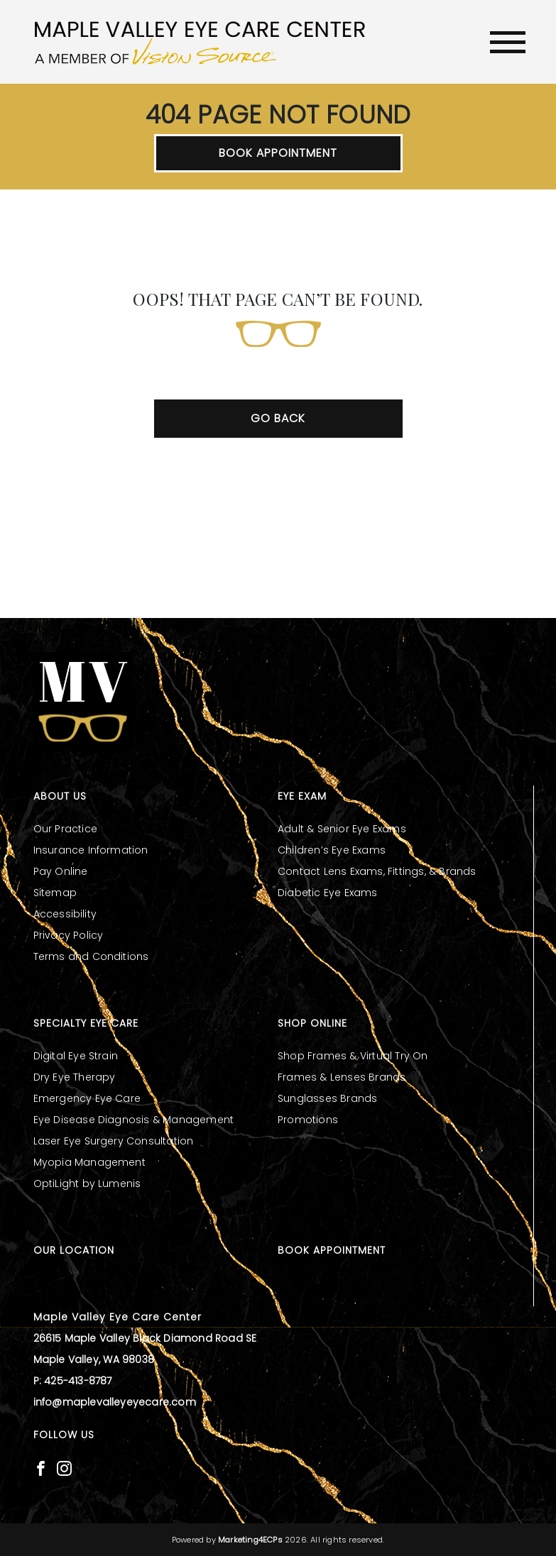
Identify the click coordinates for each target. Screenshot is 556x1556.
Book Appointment (278, 153)
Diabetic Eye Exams (328, 892)
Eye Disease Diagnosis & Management (133, 1120)
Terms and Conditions (91, 956)
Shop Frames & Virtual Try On (353, 1056)
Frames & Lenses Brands (341, 1077)
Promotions (308, 1120)
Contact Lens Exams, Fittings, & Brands (377, 871)
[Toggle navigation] (507, 42)
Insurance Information (90, 850)
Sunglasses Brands (327, 1098)
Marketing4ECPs (250, 1539)
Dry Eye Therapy (74, 1077)
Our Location (73, 1250)
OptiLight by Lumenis (87, 1183)
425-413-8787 (77, 1381)
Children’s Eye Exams (332, 850)
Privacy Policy (68, 935)
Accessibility (65, 914)
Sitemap (55, 892)
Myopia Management (89, 1162)
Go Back (278, 418)
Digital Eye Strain (76, 1056)
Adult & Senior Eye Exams (342, 829)
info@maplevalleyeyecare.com (114, 1402)
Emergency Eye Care (87, 1098)
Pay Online (60, 871)
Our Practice (65, 829)
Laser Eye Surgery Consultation (113, 1141)
